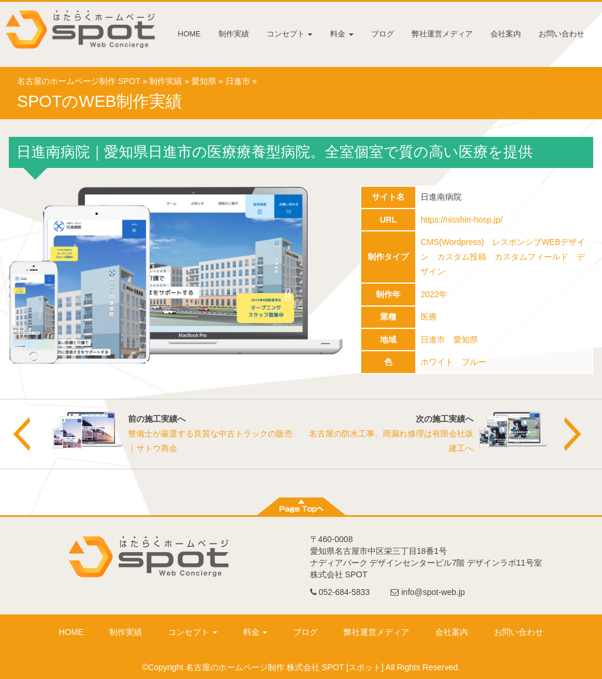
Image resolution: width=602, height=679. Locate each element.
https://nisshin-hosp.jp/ (461, 219)
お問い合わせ (561, 33)
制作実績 (233, 33)
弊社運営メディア (442, 33)
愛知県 (203, 81)
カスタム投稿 (461, 256)
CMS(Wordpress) (452, 242)
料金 (342, 33)
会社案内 (505, 33)
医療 (429, 316)
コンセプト (290, 33)
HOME (189, 33)
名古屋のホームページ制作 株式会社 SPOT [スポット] (285, 667)
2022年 (434, 294)
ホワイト (437, 362)
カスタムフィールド (532, 256)
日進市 (238, 81)
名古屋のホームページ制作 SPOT (78, 81)
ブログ (382, 33)
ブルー (474, 362)
